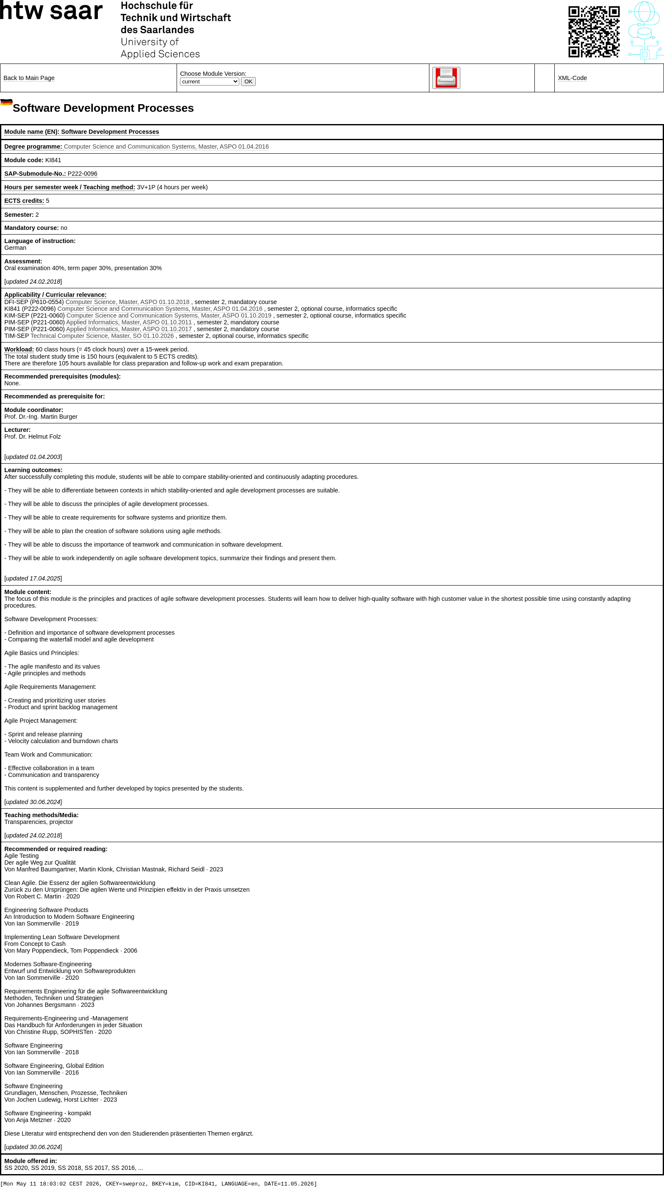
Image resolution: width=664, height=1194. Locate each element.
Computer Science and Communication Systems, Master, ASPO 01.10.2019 (168, 315)
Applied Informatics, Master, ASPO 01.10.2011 (129, 322)
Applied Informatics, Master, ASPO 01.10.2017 (129, 329)
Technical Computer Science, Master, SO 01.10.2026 (102, 335)
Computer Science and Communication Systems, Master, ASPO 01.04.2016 (166, 146)
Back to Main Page (29, 78)
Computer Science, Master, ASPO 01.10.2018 (128, 301)
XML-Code (572, 78)
